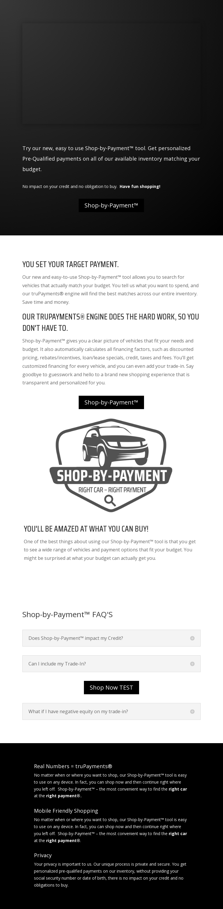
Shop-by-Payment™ (111, 205)
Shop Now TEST (111, 687)
